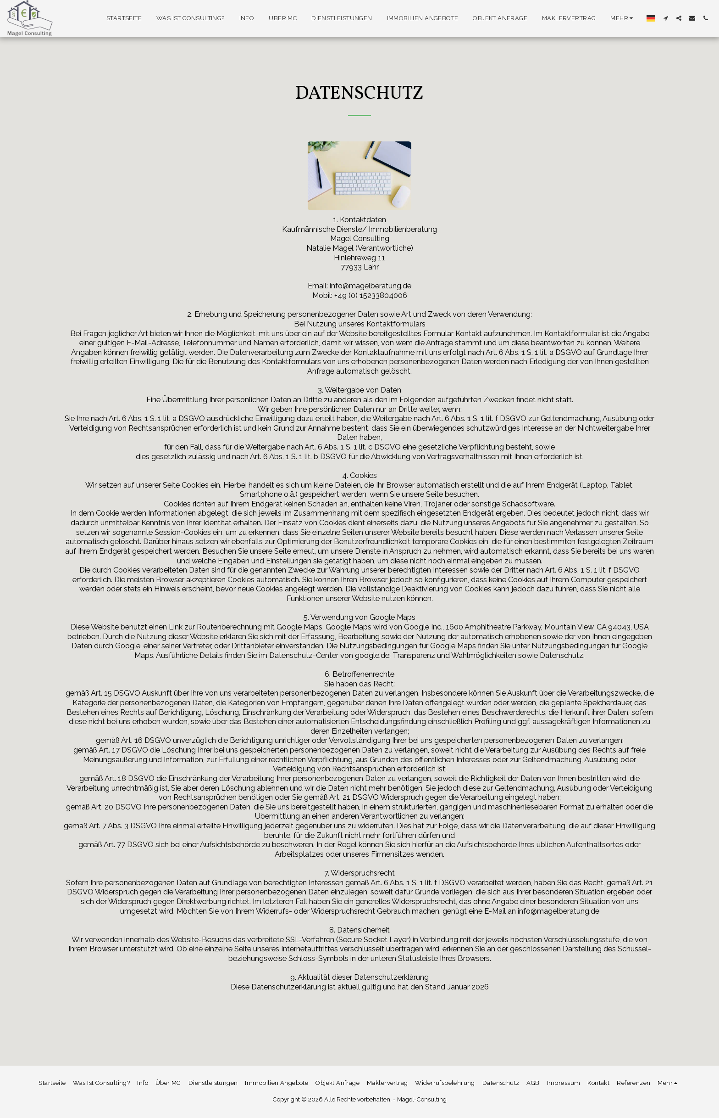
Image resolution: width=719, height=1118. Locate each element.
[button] (665, 18)
